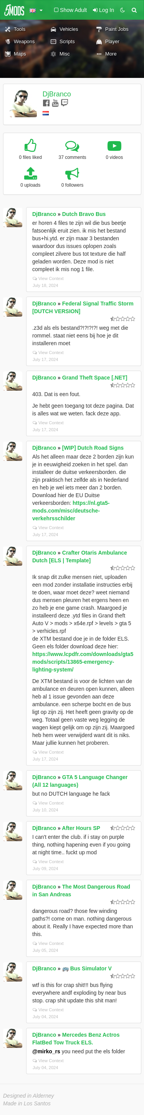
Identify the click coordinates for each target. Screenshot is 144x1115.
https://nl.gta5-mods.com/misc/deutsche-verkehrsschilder (71, 510)
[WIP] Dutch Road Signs (93, 448)
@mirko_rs (46, 1051)
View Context (48, 278)
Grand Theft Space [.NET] (94, 377)
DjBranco (57, 94)
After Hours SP (81, 828)
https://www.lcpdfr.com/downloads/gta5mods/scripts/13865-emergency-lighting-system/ (82, 662)
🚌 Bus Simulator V (87, 968)
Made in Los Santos (27, 1103)
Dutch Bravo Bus (84, 214)
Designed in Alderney (28, 1096)
